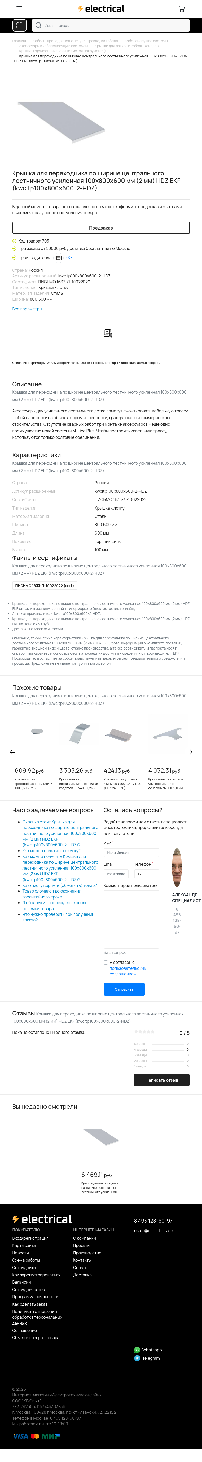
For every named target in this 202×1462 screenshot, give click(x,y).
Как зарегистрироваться (36, 1275)
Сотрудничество (28, 1289)
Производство (87, 1253)
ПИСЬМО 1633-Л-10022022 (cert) (44, 585)
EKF (63, 257)
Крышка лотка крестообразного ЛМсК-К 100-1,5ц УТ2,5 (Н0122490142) (34, 785)
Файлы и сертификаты (63, 363)
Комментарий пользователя (131, 885)
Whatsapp (148, 1350)
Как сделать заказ (30, 1304)
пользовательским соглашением (128, 971)
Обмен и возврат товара (36, 1337)
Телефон (143, 864)
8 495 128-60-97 (153, 1220)
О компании (84, 1238)
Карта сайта (24, 1245)
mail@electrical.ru (155, 1230)
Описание (19, 363)
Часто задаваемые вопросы (139, 363)
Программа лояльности (35, 1297)
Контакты (82, 1260)
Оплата (80, 1267)
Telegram (147, 1358)
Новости (20, 1253)
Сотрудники (24, 1267)
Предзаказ (101, 228)
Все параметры (27, 309)
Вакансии (21, 1282)
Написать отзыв (162, 1080)
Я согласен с (128, 968)
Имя (109, 843)
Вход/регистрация (30, 1238)
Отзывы (86, 363)
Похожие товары (105, 363)
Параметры (36, 363)
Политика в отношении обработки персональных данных (37, 1317)
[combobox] (111, 25)
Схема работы (26, 1260)
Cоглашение (24, 1330)
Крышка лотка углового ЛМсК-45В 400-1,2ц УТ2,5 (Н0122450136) (122, 783)
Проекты (81, 1245)
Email (109, 864)
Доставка (82, 1275)
